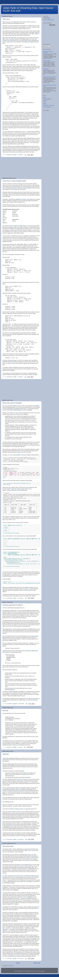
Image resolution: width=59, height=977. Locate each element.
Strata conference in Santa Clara (21, 780)
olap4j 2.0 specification (33, 699)
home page (10, 37)
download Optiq (14, 373)
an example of (9, 643)
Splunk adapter (23, 798)
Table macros (6, 19)
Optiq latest (5, 754)
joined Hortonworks (15, 186)
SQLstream (5, 930)
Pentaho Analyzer (46, 60)
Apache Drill (24, 778)
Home (18, 963)
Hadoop (28, 861)
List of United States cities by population (27, 40)
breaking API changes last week (16, 809)
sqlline (30, 487)
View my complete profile (48, 19)
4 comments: (20, 376)
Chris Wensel (24, 773)
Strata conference (22, 955)
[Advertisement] (21, 167)
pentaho (45, 103)
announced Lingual (9, 776)
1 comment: (20, 747)
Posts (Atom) (10, 966)
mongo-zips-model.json (16, 488)
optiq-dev (26, 764)
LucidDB (32, 928)
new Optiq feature (15, 21)
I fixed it (23, 806)
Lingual (25, 851)
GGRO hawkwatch (47, 107)
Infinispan (10, 791)
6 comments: (20, 154)
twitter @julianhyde (47, 98)
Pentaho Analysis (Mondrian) (15, 410)
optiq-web (37, 32)
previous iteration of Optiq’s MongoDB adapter (15, 225)
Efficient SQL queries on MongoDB (12, 403)
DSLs (14, 880)
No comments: (21, 704)
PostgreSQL (34, 940)
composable (34, 907)
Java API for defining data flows (26, 866)
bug (31, 227)
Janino (29, 826)
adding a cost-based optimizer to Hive (26, 187)
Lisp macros (23, 131)
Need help (5, 711)
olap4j (44, 102)
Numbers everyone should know (49, 76)
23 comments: (21, 598)
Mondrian (35, 374)
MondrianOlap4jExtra (10, 690)
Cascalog (28, 880)
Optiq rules (36, 858)
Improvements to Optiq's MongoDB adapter (14, 181)
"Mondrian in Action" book (48, 105)
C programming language (16, 901)
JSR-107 (18, 789)
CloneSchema (23, 791)
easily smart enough (33, 878)
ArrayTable (15, 791)
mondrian (45, 100)
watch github (5, 760)
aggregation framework (21, 199)
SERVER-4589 (12, 361)
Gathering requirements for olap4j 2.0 (12, 605)
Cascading (23, 775)
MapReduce (30, 897)
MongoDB (14, 405)
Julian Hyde (47, 17)
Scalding (22, 880)
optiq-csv (27, 589)
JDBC (28, 856)
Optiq (17, 442)
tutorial (29, 591)
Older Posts (36, 963)
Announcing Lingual (7, 847)
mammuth (34, 971)
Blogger (43, 971)
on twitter (9, 957)
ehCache (4, 791)
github (44, 97)
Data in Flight (46, 68)
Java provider (9, 825)
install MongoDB (16, 454)
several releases (13, 187)
